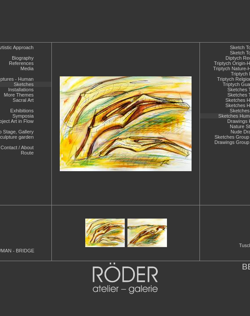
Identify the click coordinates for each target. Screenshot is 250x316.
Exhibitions (21, 110)
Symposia (22, 115)
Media (27, 68)
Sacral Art (23, 100)
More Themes (19, 94)
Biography (23, 58)
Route (27, 152)
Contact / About (16, 147)
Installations (20, 89)
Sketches (23, 84)
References (21, 63)
